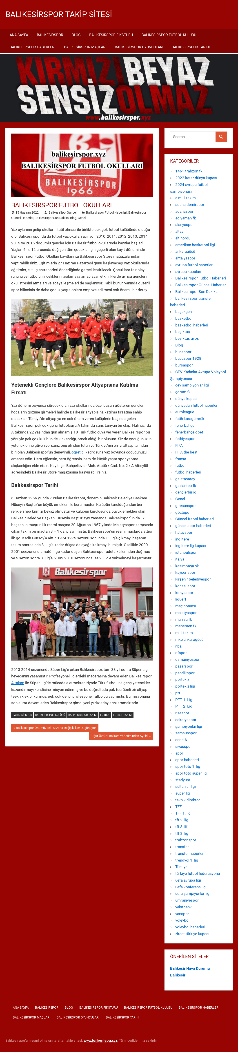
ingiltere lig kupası (190, 545)
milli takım (184, 632)
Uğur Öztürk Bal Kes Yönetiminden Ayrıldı (119, 736)
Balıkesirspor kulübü (50, 715)
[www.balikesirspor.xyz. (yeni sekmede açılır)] (101, 1041)
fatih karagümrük (189, 418)
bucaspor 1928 (188, 358)
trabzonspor (185, 840)
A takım (17, 683)
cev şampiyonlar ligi (192, 385)
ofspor (181, 652)
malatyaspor (186, 612)
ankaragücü (185, 251)
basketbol (183, 318)
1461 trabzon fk (188, 171)
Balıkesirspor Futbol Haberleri (106, 212)
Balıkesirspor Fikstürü (111, 35)
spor (179, 753)
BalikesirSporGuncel (62, 212)
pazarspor (184, 666)
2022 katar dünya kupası (196, 178)
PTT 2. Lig (183, 706)
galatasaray (185, 479)
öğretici (78, 452)
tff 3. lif (181, 826)
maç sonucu (185, 606)
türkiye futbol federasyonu (197, 873)
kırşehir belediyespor (193, 579)
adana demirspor (189, 204)
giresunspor (185, 505)
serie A (181, 739)
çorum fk (183, 392)
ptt (177, 693)
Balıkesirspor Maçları (85, 47)
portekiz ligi (185, 686)
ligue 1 (181, 599)
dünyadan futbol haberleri (196, 405)
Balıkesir (177, 975)
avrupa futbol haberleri (194, 265)
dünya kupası (186, 398)
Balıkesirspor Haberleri (32, 47)
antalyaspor (185, 258)
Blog (76, 35)
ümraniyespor (187, 900)
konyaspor (184, 592)
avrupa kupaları (188, 271)
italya (179, 559)
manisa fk (183, 619)
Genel (82, 218)
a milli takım (185, 198)
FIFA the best (186, 452)
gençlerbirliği (186, 492)
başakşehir (184, 311)
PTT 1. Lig (183, 699)
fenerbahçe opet (189, 432)
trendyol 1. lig (186, 860)
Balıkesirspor (50, 35)
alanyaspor (184, 224)
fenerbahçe (184, 425)
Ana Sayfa (19, 35)
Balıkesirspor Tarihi (191, 47)
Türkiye (181, 866)
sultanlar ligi (185, 786)
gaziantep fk (185, 485)
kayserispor (185, 572)
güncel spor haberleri (193, 525)
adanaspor (184, 211)
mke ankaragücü (189, 639)
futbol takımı (122, 715)
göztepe (182, 512)
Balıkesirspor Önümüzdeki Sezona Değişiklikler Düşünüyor (56, 728)
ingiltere (182, 539)
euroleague (184, 412)
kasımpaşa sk (187, 566)
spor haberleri (187, 759)
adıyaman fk (185, 218)
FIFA (179, 445)
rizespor (182, 713)
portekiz (182, 679)
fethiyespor (185, 438)
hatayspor (183, 532)
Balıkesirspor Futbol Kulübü (169, 35)
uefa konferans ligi (191, 887)
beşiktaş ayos (187, 338)
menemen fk (185, 626)
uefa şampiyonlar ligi (192, 893)
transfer (182, 846)
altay (179, 231)
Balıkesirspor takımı (82, 715)
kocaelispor (185, 586)
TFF (178, 806)
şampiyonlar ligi (188, 726)
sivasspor (183, 746)
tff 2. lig (181, 820)
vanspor (182, 913)
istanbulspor (186, 552)
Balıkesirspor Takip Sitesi (59, 14)
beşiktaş (182, 331)
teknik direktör (187, 800)
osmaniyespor (187, 659)
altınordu (182, 238)
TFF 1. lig (183, 813)
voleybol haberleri (190, 927)
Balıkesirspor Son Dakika (52, 218)
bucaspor (183, 352)
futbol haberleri (188, 472)
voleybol (182, 920)
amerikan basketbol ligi (195, 245)
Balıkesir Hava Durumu (190, 968)
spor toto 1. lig (187, 766)
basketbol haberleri (191, 325)
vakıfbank (183, 907)
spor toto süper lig (191, 773)
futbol (105, 715)
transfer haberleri (190, 853)
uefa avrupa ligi (188, 880)
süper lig (182, 793)
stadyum (182, 780)
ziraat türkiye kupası (192, 933)
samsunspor (186, 733)
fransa (180, 459)
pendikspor (185, 673)
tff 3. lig (181, 833)
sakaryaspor (185, 719)
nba (178, 646)
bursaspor (184, 365)
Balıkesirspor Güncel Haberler (200, 285)
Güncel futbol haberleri (194, 519)
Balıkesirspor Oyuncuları (139, 47)
